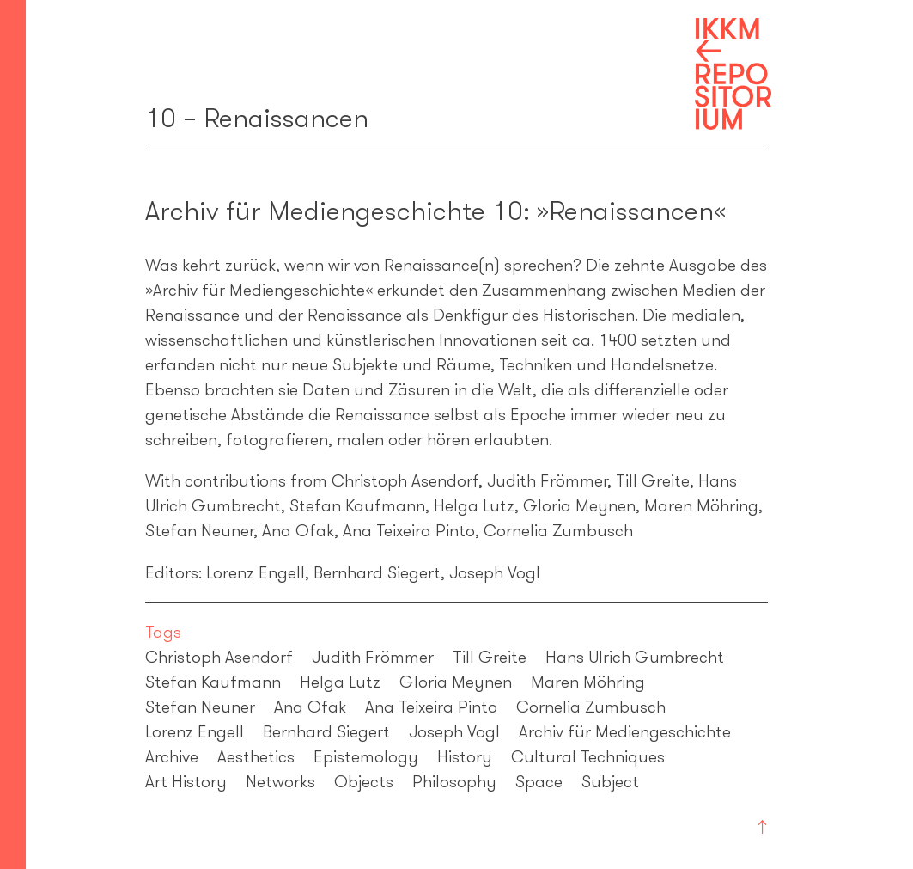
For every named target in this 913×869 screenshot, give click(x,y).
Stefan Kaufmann (213, 681)
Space (539, 781)
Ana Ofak (310, 706)
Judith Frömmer (373, 656)
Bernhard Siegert (326, 731)
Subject (610, 781)
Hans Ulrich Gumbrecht (634, 656)
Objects (363, 781)
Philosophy (454, 781)
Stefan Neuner (200, 706)
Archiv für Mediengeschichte (625, 731)
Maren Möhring (588, 681)
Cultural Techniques (588, 756)
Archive (171, 756)
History (464, 756)
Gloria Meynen (455, 681)
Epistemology (365, 756)
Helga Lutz (340, 681)
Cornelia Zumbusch (591, 706)
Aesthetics (256, 756)
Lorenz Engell (194, 731)
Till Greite (489, 656)
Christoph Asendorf (219, 656)
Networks (280, 781)
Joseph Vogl (454, 731)
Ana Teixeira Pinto (431, 706)
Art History (186, 781)
